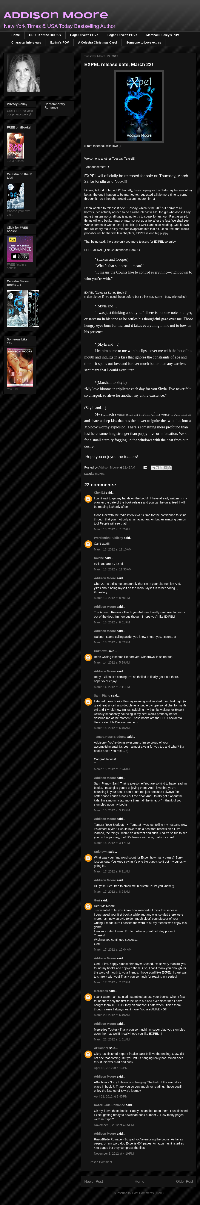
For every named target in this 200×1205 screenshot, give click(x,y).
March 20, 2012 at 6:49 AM (112, 1015)
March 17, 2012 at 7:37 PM (112, 982)
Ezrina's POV (59, 42)
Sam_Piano (102, 695)
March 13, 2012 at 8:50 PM (112, 598)
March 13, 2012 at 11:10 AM (112, 549)
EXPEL (100, 473)
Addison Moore (55, 15)
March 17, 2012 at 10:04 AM (112, 949)
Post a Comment (101, 1162)
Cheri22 (99, 492)
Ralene (99, 558)
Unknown (101, 651)
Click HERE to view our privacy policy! (20, 112)
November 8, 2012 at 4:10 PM (114, 1153)
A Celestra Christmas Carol (97, 42)
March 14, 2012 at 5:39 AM (112, 662)
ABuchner (101, 1048)
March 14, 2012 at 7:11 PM (112, 687)
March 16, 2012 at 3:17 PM (112, 843)
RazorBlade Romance (109, 1105)
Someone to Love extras (143, 42)
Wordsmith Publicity (108, 538)
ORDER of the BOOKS (45, 35)
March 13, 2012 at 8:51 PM (112, 622)
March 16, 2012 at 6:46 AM (112, 728)
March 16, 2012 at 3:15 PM (112, 810)
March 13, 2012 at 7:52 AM (112, 529)
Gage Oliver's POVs (84, 35)
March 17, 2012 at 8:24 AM (112, 891)
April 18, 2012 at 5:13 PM (111, 1068)
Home (15, 35)
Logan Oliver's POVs (122, 35)
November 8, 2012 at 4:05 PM (114, 1125)
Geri (97, 900)
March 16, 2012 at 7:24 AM (112, 769)
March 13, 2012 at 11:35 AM (112, 569)
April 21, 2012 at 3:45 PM (111, 1096)
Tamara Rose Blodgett (110, 736)
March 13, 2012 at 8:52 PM (112, 642)
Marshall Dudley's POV (162, 35)
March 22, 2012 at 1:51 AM (112, 1039)
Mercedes (101, 991)
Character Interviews (26, 42)
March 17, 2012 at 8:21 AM (112, 871)
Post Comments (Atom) (147, 1193)
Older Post (184, 1181)
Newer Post (93, 1181)
